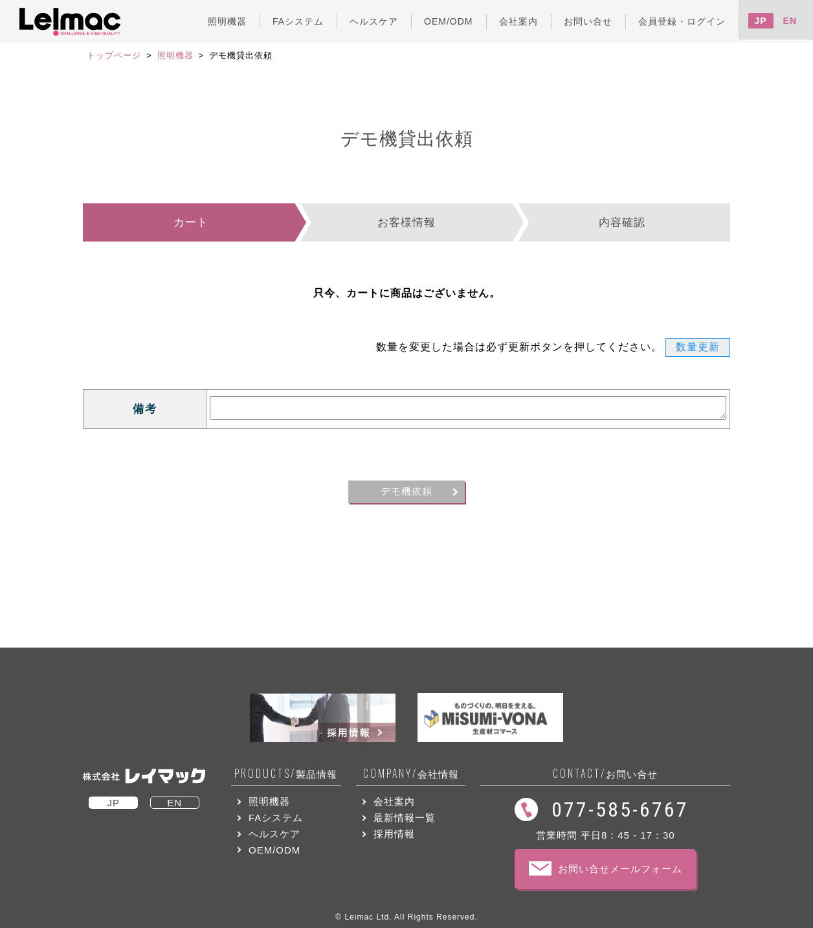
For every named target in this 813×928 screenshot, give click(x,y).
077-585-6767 (620, 809)
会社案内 (394, 801)
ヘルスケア (274, 833)
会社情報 (411, 773)
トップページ (114, 55)
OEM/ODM (274, 849)
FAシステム (276, 817)
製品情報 (285, 773)
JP (761, 21)
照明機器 (175, 55)
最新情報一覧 (404, 817)
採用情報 (394, 833)
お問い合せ (605, 773)
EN (790, 21)
